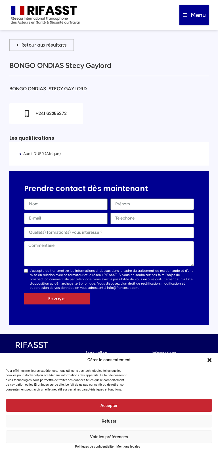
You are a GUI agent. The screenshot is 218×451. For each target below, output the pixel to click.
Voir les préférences (109, 436)
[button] (209, 360)
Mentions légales (128, 446)
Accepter (109, 405)
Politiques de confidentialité (94, 446)
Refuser (109, 421)
